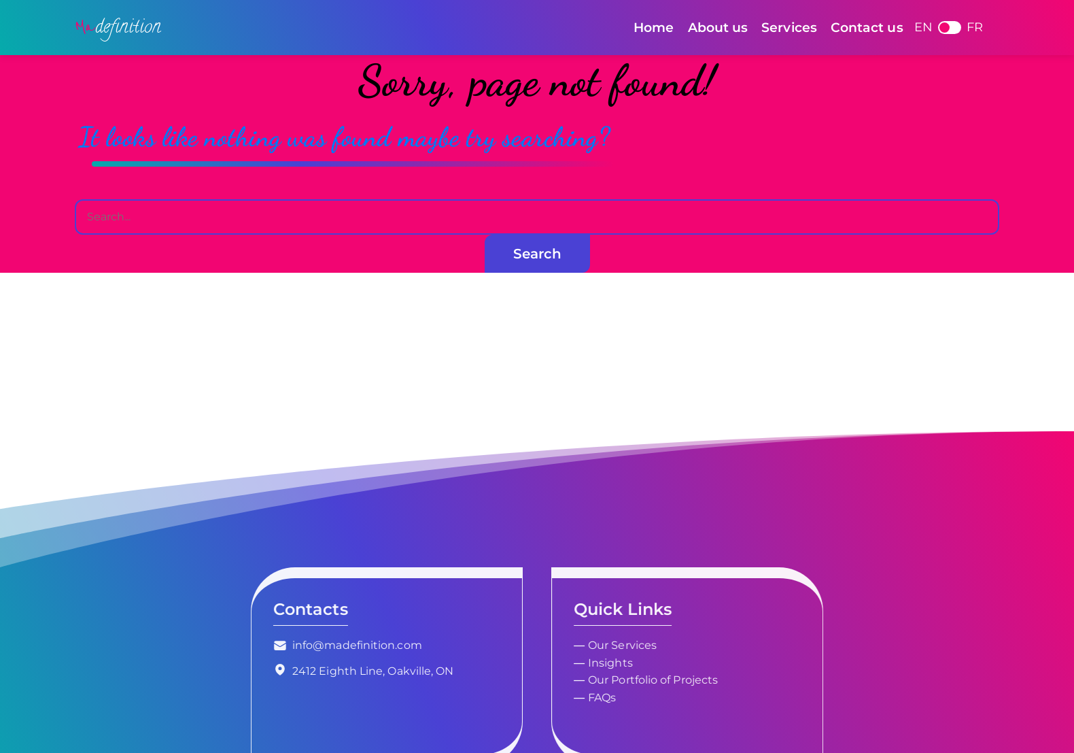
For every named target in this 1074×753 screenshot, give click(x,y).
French (949, 27)
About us (718, 27)
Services (789, 27)
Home (654, 27)
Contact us (867, 27)
